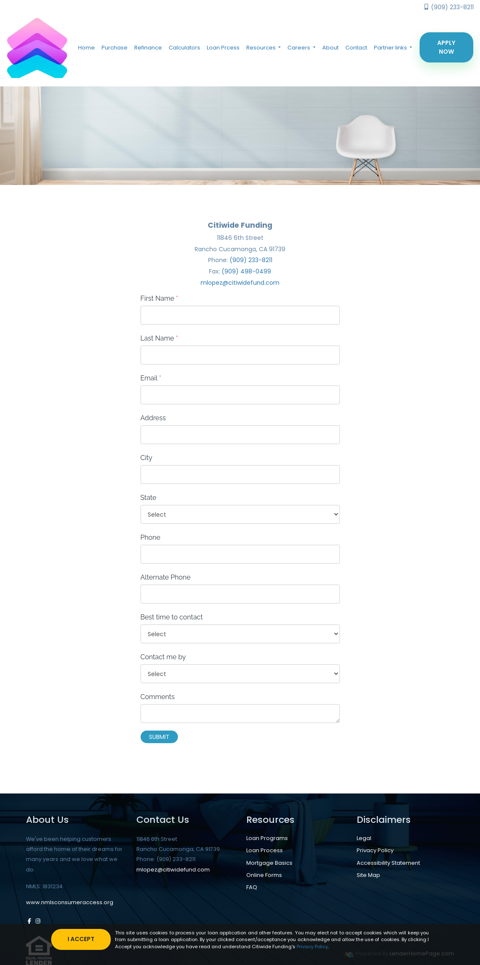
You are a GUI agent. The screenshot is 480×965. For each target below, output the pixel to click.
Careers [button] (299, 48)
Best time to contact (172, 617)
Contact (356, 48)
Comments (158, 697)
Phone (151, 537)
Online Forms (264, 874)
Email (151, 378)
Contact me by (163, 657)
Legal (364, 838)
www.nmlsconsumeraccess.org (69, 902)
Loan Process (264, 850)
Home (86, 48)
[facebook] (29, 921)
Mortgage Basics (269, 862)
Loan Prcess (223, 48)
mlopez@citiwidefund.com (240, 282)
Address (153, 418)
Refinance (148, 48)
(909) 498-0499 (246, 271)
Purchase (115, 48)
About (330, 48)
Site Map (368, 874)
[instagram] (38, 921)
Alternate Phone (166, 577)
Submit (159, 737)
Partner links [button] (391, 48)
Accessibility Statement (388, 862)
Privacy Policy (375, 850)
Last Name (159, 338)
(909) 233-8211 (448, 7)
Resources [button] (261, 48)
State (149, 498)
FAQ (251, 886)
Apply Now (446, 47)
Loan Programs (267, 838)
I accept (81, 939)
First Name (159, 298)
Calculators (184, 48)
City (147, 458)
